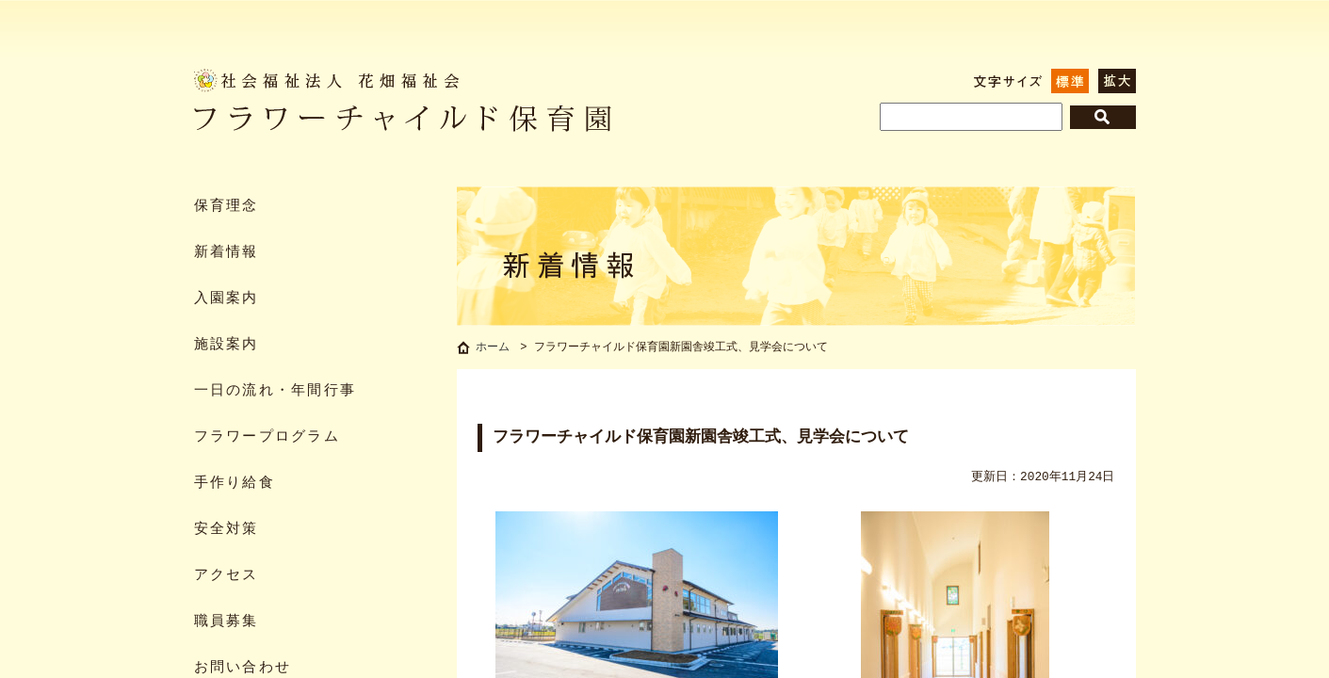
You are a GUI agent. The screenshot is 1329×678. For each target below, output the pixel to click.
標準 (1070, 81)
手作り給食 (234, 484)
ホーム (493, 349)
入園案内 (226, 299)
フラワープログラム (267, 437)
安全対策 (226, 530)
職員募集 (226, 622)
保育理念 (226, 207)
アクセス (226, 576)
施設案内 (226, 345)
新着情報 (226, 253)
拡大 (1117, 81)
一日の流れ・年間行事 (275, 391)
